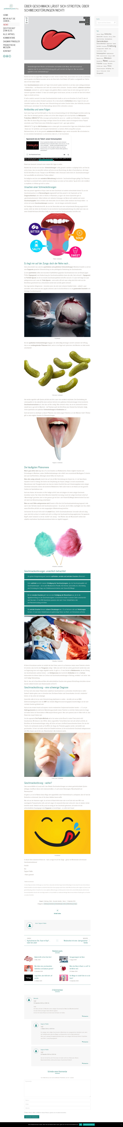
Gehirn (87, 20)
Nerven (87, 24)
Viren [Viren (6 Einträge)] (113, 68)
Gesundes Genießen (84, 22)
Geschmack (51, 903)
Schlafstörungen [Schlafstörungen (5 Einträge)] (100, 66)
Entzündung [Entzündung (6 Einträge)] (104, 46)
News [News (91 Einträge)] (105, 61)
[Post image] (28, 959)
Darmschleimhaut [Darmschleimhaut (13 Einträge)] (101, 43)
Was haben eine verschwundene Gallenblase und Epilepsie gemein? (43, 967)
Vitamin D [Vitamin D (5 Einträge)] (98, 71)
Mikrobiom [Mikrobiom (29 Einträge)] (107, 58)
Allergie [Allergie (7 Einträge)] (102, 34)
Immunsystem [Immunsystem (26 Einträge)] (101, 53)
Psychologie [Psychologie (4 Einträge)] (105, 63)
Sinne (65, 903)
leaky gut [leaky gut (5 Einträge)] (110, 56)
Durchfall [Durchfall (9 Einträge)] (99, 46)
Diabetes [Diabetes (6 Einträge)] (114, 43)
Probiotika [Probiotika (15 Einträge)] (99, 63)
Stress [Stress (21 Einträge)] (109, 66)
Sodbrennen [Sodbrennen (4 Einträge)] (105, 66)
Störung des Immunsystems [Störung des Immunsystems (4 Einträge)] (101, 68)
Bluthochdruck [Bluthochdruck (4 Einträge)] (105, 36)
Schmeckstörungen (58, 903)
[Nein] (121, 1124)
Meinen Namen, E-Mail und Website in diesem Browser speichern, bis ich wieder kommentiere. (46, 1112)
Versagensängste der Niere (77, 957)
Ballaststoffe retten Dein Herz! (42, 957)
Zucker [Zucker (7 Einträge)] (108, 71)
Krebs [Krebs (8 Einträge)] (98, 56)
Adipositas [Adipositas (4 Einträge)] (98, 34)
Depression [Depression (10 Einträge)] (109, 43)
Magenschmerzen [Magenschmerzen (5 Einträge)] (100, 58)
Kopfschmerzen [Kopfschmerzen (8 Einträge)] (110, 53)
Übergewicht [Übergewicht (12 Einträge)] (100, 73)
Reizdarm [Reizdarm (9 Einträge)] (110, 63)
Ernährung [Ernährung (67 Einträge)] (111, 46)
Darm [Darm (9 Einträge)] (114, 36)
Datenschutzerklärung (89, 1124)
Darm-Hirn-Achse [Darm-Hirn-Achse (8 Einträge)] (100, 39)
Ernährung (86, 17)
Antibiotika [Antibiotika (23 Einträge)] (107, 34)
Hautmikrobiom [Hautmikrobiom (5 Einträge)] (100, 51)
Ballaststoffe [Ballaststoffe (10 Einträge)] (100, 36)
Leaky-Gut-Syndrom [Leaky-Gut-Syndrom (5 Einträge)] (103, 56)
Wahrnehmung (70, 903)
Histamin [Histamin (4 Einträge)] (105, 51)
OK (80, 1124)
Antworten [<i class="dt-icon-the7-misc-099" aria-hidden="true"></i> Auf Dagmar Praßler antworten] (85, 1042)
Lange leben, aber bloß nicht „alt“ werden (43, 976)
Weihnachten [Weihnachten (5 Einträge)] (103, 71)
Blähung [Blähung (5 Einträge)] (110, 36)
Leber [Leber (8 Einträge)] (113, 56)
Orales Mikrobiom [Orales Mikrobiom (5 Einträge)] (112, 61)
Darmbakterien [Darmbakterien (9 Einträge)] (108, 39)
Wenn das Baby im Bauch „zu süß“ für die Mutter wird (80, 967)
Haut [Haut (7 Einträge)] (110, 48)
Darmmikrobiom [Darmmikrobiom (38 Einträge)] (102, 41)
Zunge (75, 903)
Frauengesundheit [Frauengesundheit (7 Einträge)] (100, 48)
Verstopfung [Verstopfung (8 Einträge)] (108, 68)
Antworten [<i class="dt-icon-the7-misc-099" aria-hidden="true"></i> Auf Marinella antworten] (85, 1016)
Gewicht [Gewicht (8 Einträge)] (106, 49)
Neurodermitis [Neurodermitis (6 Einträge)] (99, 61)
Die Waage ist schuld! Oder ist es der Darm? (80, 976)
